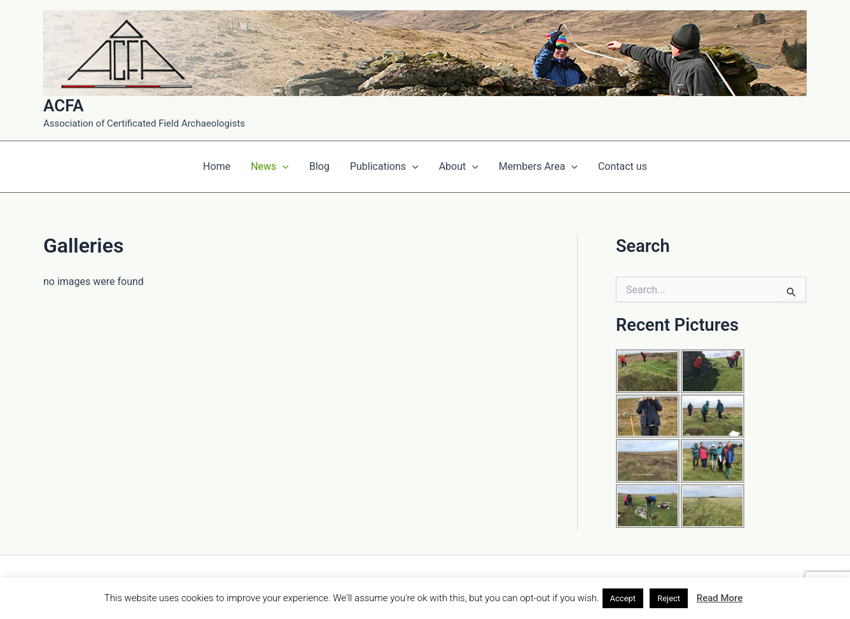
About (458, 166)
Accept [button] (623, 598)
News (270, 166)
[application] (282, 166)
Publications (384, 166)
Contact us (622, 166)
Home (216, 166)
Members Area (538, 166)
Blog (319, 166)
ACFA (63, 105)
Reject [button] (668, 598)
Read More (720, 598)
